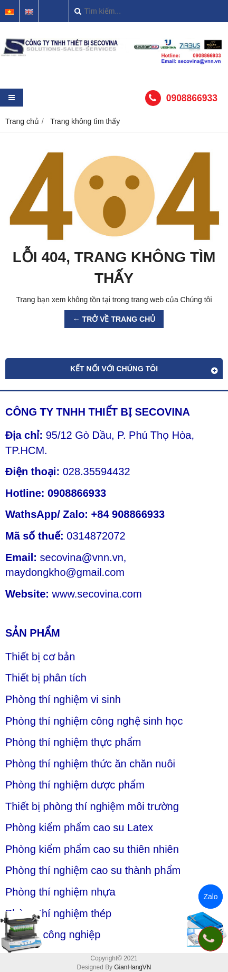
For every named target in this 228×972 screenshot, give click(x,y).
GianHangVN (132, 967)
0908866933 (191, 98)
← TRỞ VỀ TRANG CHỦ (114, 319)
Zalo (210, 896)
